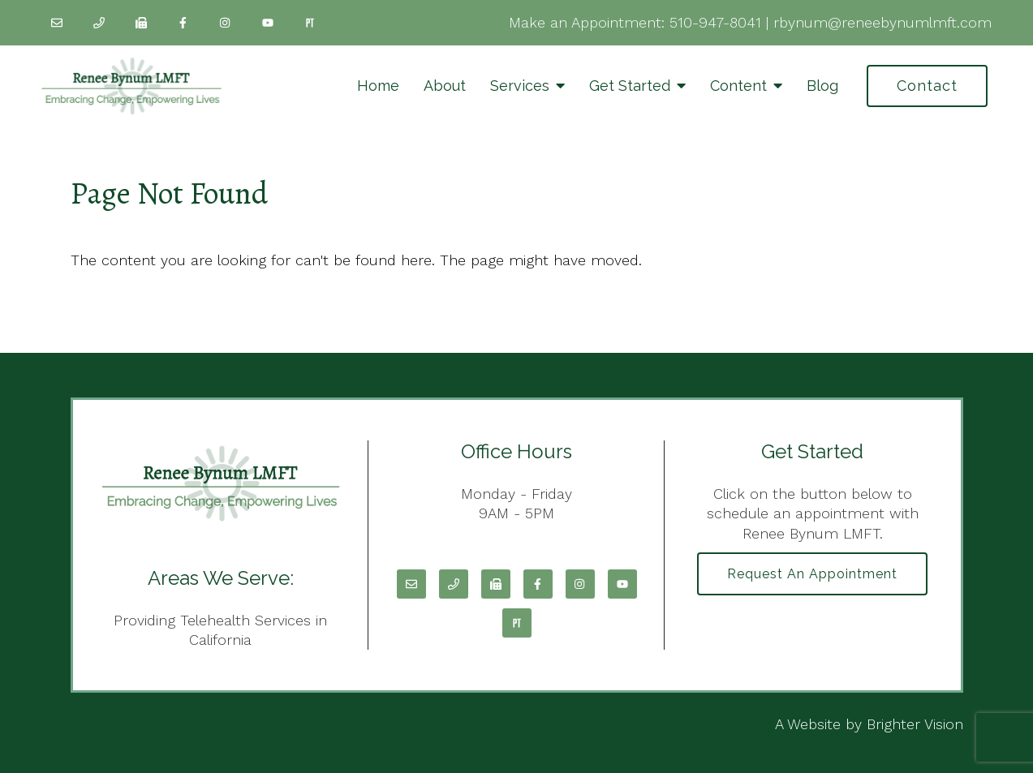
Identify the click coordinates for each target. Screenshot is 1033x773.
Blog (822, 85)
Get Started (629, 85)
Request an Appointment (812, 574)
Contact (927, 85)
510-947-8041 (715, 22)
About (445, 85)
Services (519, 85)
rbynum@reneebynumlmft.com (882, 22)
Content (738, 85)
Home (378, 85)
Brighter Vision (915, 723)
